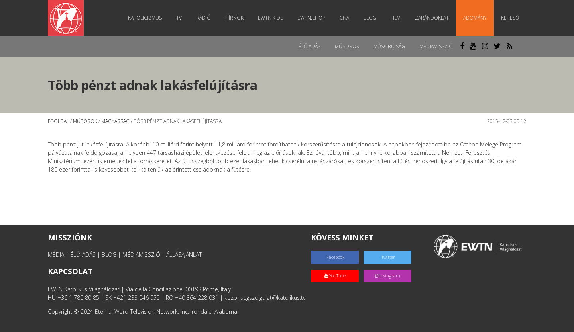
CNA (344, 17)
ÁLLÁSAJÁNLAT (184, 254)
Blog (370, 17)
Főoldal (58, 121)
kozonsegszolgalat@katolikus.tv (264, 297)
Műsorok (347, 46)
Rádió (203, 17)
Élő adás (309, 46)
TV (179, 17)
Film (396, 17)
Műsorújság (389, 46)
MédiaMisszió (436, 46)
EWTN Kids (270, 17)
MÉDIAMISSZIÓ (141, 254)
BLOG (109, 254)
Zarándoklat (432, 17)
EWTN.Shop (311, 17)
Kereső (510, 17)
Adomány (475, 17)
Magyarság (115, 121)
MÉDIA (56, 254)
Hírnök (234, 17)
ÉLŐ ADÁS (83, 254)
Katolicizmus (145, 17)
